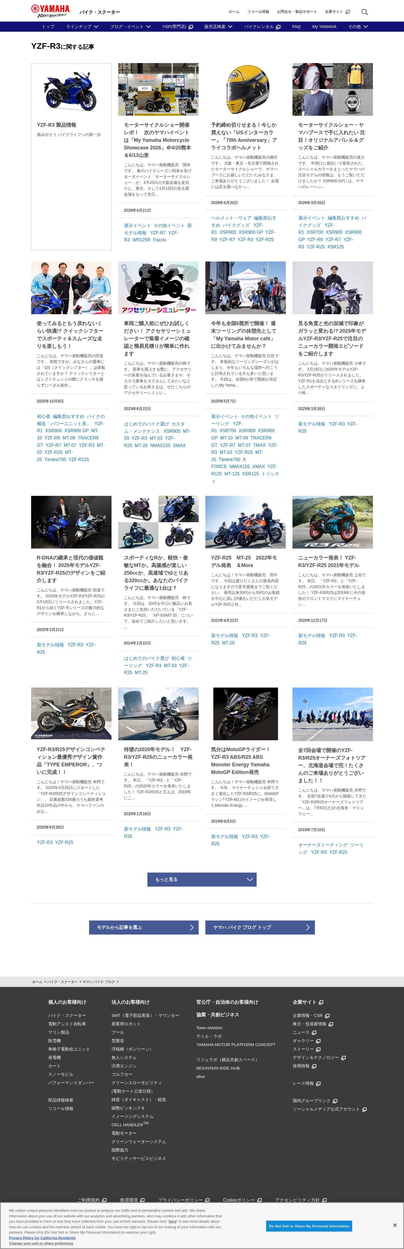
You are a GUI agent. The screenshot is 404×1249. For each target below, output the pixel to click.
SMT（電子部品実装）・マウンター (145, 1015)
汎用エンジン (124, 1065)
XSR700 (315, 232)
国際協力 (120, 1150)
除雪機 (54, 1040)
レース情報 (307, 1083)
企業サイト (337, 12)
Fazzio (159, 239)
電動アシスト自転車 (67, 1023)
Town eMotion (209, 1027)
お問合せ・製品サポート (297, 12)
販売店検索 (215, 26)
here (172, 1221)
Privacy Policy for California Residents (42, 1238)
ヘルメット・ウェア (231, 218)
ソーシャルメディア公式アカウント (330, 1109)
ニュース (304, 1032)
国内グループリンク (315, 1100)
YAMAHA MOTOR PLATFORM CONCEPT (236, 1044)
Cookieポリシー (242, 1200)
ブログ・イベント (127, 26)
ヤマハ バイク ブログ (99, 982)
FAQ (296, 26)
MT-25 (141, 445)
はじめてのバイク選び (146, 424)
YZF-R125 (78, 459)
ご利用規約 (91, 1200)
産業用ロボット (126, 1023)
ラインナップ (78, 26)
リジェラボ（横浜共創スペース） (227, 1059)
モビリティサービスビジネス (139, 1158)
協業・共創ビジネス (217, 1014)
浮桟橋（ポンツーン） (133, 1049)
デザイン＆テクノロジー (319, 1057)
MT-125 (232, 473)
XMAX (179, 445)
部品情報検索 (60, 1100)
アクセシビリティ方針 (301, 1200)
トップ (48, 26)
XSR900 (228, 232)
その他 (354, 26)
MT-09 (68, 438)
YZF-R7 (158, 232)
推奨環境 (132, 1200)
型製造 (118, 1040)
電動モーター (124, 1133)
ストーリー (307, 1049)
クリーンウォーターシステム (139, 1141)
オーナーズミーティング (323, 845)
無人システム (124, 1057)
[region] (202, 1225)
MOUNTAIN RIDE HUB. (218, 1068)
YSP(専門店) (177, 26)
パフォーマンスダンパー (71, 1082)
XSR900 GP (251, 232)
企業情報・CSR (311, 1015)
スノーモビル (60, 1074)
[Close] (395, 1225)
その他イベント (169, 225)
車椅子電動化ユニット (69, 1049)
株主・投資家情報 (313, 1023)
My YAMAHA (324, 26)
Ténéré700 (55, 459)
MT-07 (70, 445)
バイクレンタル (262, 26)
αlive (200, 1076)
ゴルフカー (122, 1074)
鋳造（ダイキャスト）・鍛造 (139, 1099)
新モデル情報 (311, 424)
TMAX (259, 445)
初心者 (43, 416)
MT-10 (226, 438)
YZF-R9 (315, 239)
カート (54, 1065)
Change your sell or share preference (41, 1243)
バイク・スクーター (62, 982)
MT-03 (156, 438)
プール (118, 1032)
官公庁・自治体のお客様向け (227, 1002)
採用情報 (304, 1065)
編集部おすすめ (343, 218)
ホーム (234, 12)
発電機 (54, 1057)
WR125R (141, 239)
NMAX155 (160, 445)
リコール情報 (258, 12)
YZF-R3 (245, 239)
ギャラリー (307, 1040)
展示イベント (137, 225)
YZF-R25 (265, 239)
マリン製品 (58, 1032)
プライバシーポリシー (184, 1200)
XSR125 (335, 246)
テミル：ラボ (209, 1036)
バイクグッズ (236, 225)
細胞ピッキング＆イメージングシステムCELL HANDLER (133, 1116)
